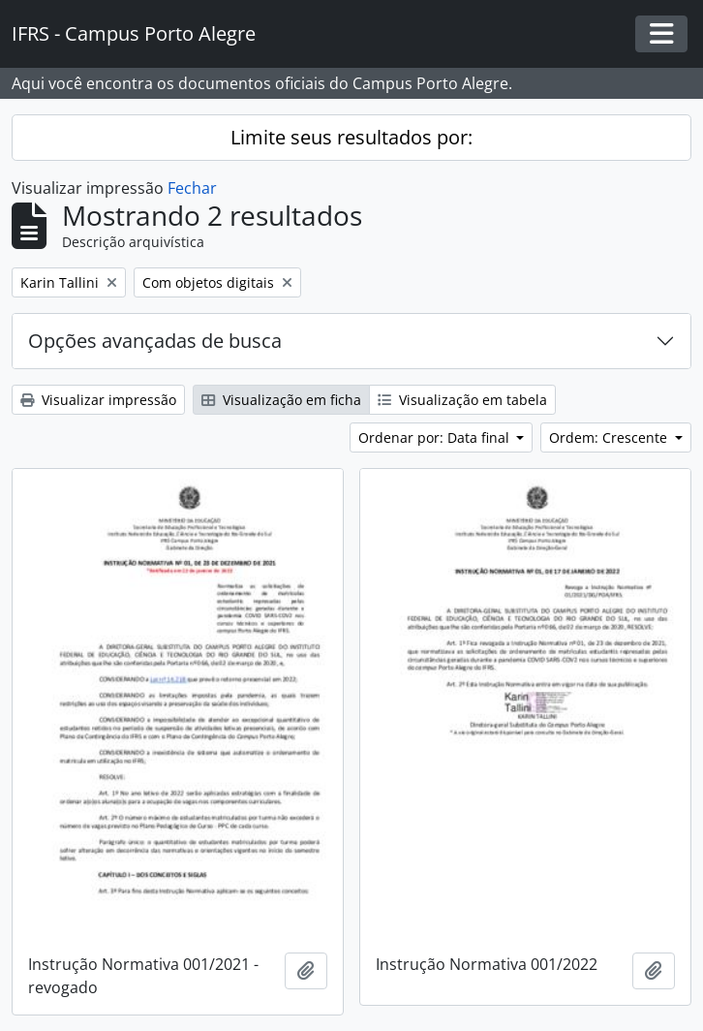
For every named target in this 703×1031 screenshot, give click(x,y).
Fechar (192, 188)
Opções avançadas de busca (155, 341)
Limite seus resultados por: (351, 137)
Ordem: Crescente (610, 437)
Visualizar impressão (98, 400)
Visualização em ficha (281, 400)
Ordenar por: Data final (435, 437)
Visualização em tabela (462, 400)
